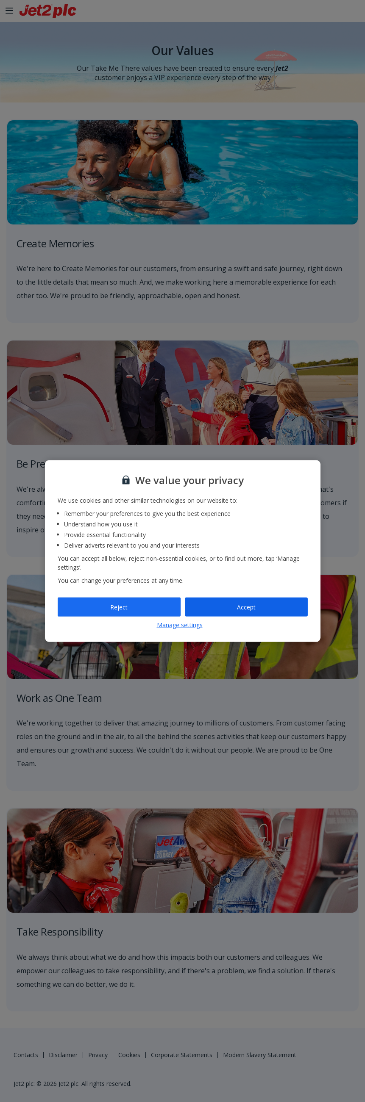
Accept (246, 607)
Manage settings (180, 625)
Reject (119, 607)
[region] (182, 551)
